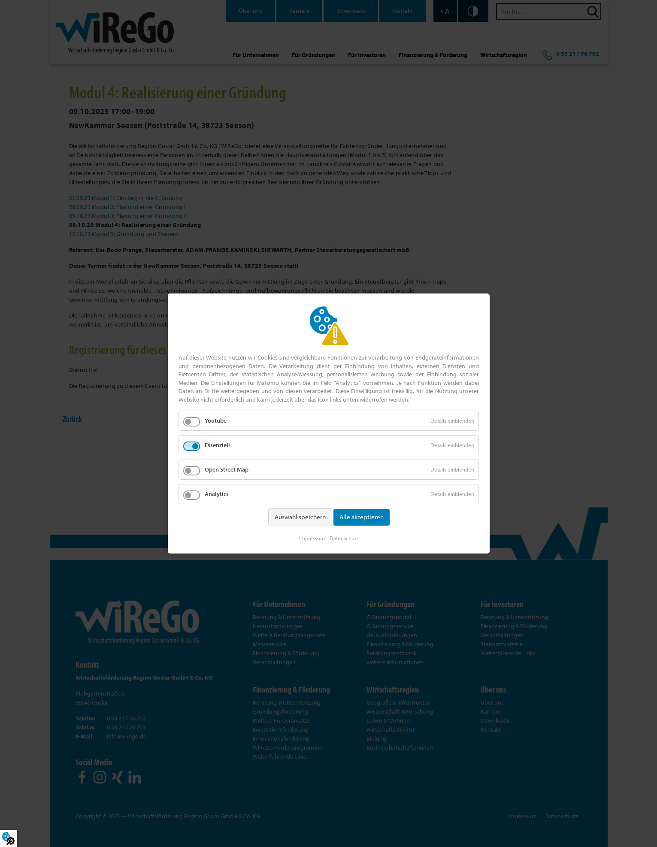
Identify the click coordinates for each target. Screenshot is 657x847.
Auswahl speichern (299, 517)
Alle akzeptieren (361, 517)
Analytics (217, 494)
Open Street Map (226, 469)
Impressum (311, 538)
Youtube (216, 420)
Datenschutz (343, 538)
